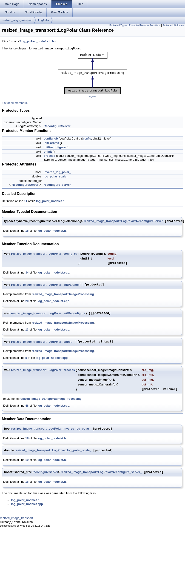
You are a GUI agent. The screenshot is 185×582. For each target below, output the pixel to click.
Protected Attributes (173, 25)
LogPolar (43, 20)
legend (92, 96)
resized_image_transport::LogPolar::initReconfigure (48, 313)
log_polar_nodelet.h (37, 42)
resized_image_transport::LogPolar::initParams (45, 284)
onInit (48, 151)
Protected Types (118, 25)
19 (26, 460)
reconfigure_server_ (58, 184)
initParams (51, 143)
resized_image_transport (17, 20)
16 (26, 481)
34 (26, 272)
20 (26, 301)
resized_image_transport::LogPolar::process (43, 370)
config (87, 138)
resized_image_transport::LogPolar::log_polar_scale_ (53, 450)
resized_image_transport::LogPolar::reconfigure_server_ (101, 472)
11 (25, 201)
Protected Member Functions (144, 25)
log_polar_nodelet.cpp (53, 272)
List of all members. (15, 103)
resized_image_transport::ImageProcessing (63, 294)
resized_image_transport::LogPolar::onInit (41, 341)
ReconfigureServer (57, 126)
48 (26, 405)
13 (26, 329)
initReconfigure (54, 147)
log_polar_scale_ (56, 176)
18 (26, 438)
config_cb (51, 138)
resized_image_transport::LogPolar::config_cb (44, 253)
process (49, 155)
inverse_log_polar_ (57, 172)
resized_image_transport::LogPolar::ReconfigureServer (123, 221)
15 (26, 230)
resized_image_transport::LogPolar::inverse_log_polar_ (51, 429)
